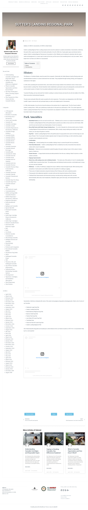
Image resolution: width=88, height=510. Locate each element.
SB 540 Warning (73, 1)
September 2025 (10, 307)
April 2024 (8, 335)
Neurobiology (9, 243)
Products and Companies (12, 247)
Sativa (7, 254)
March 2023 (9, 359)
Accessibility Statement (66, 495)
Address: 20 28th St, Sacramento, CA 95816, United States (38, 46)
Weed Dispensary (10, 282)
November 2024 (10, 324)
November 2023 (10, 344)
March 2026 (9, 296)
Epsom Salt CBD (10, 208)
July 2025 (8, 311)
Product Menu (13, 1)
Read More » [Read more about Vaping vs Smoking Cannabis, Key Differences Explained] (49, 468)
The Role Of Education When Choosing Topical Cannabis (12, 93)
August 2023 (9, 350)
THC (7, 260)
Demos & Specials (24, 1)
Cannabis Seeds (10, 157)
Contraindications (10, 191)
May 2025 (8, 314)
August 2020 (9, 363)
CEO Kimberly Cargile (11, 189)
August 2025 (9, 309)
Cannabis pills (9, 152)
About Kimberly (11, 63)
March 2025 (9, 318)
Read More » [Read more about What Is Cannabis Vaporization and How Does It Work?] (70, 468)
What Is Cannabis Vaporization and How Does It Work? (11, 87)
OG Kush (8, 245)
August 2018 (9, 372)
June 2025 (8, 313)
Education (63, 1)
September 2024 (10, 328)
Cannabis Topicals (10, 174)
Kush (7, 230)
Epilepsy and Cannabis (12, 206)
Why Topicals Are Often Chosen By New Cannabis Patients (12, 99)
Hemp (7, 213)
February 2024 (9, 339)
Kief (7, 228)
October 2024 (9, 326)
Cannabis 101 (9, 122)
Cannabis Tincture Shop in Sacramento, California (12, 168)
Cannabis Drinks (10, 135)
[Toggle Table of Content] (37, 63)
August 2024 (9, 329)
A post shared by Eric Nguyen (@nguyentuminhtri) (42, 295)
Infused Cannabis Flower (12, 222)
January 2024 (9, 341)
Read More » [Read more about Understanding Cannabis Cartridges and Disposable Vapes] (27, 466)
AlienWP (55, 507)
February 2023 (9, 361)
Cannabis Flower (10, 140)
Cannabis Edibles (10, 137)
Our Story (41, 1)
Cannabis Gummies (11, 146)
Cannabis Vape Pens (11, 181)
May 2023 (8, 355)
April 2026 (8, 294)
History (27, 65)
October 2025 (9, 305)
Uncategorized (9, 275)
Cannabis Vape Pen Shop (12, 180)
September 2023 (10, 348)
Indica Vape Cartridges (11, 221)
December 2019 (10, 370)
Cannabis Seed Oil (10, 155)
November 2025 (10, 303)
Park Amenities (29, 67)
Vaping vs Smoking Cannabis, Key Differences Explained (11, 82)
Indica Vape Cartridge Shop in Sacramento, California (11, 217)
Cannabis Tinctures (11, 172)
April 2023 (8, 357)
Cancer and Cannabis (11, 120)
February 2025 (9, 320)
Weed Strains (9, 284)
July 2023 (8, 352)
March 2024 (9, 337)
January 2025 (9, 322)
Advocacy (56, 1)
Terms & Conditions (65, 498)
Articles (48, 1)
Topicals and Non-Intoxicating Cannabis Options (11, 271)
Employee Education (11, 200)
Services (34, 1)
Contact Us (44, 3)
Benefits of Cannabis (11, 114)
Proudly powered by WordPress (38, 507)
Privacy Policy (64, 497)
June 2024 (8, 333)
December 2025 (10, 301)
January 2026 (9, 300)
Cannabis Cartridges (11, 124)
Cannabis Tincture (10, 165)
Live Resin (8, 232)
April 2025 (8, 316)
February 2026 (9, 298)
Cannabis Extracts (10, 139)
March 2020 (9, 365)
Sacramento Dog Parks (12, 252)
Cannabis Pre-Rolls (11, 153)
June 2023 (8, 354)
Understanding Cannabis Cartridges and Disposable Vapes (12, 76)
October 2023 (9, 346)
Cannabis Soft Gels (11, 163)
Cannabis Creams (10, 126)
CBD (7, 187)
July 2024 (8, 331)
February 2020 (9, 367)
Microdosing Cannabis (12, 237)
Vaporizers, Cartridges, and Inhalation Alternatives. (11, 278)
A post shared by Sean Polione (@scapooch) (42, 375)
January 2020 (9, 368)
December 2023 (10, 342)
